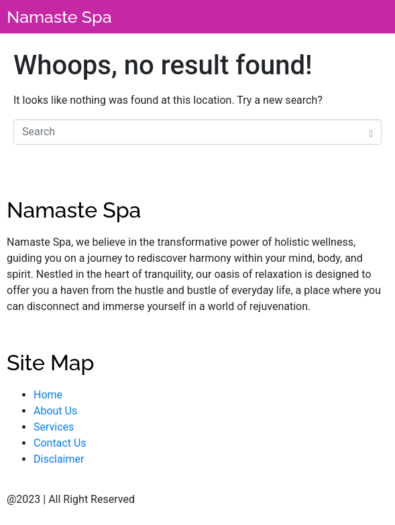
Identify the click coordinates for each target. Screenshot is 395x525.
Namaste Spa (59, 17)
